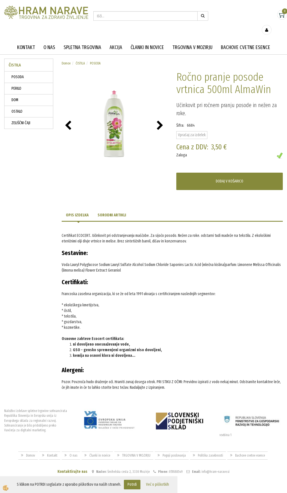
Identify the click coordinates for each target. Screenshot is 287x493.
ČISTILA (80, 55)
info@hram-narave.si (216, 464)
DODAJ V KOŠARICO (229, 172)
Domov (66, 55)
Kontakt (26, 39)
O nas (49, 39)
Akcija (116, 39)
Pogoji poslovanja (174, 447)
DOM (14, 91)
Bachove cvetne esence (245, 39)
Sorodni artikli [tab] (112, 207)
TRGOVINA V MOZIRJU (192, 39)
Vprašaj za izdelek (192, 126)
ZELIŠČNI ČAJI (20, 114)
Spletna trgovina (82, 39)
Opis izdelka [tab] (77, 207)
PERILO (16, 80)
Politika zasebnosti (210, 447)
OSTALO (16, 103)
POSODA (17, 68)
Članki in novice (147, 39)
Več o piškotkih (157, 484)
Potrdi (132, 484)
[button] (161, 118)
